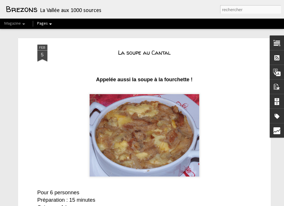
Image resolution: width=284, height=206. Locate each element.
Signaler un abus (236, 203)
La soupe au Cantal (144, 33)
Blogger (217, 203)
